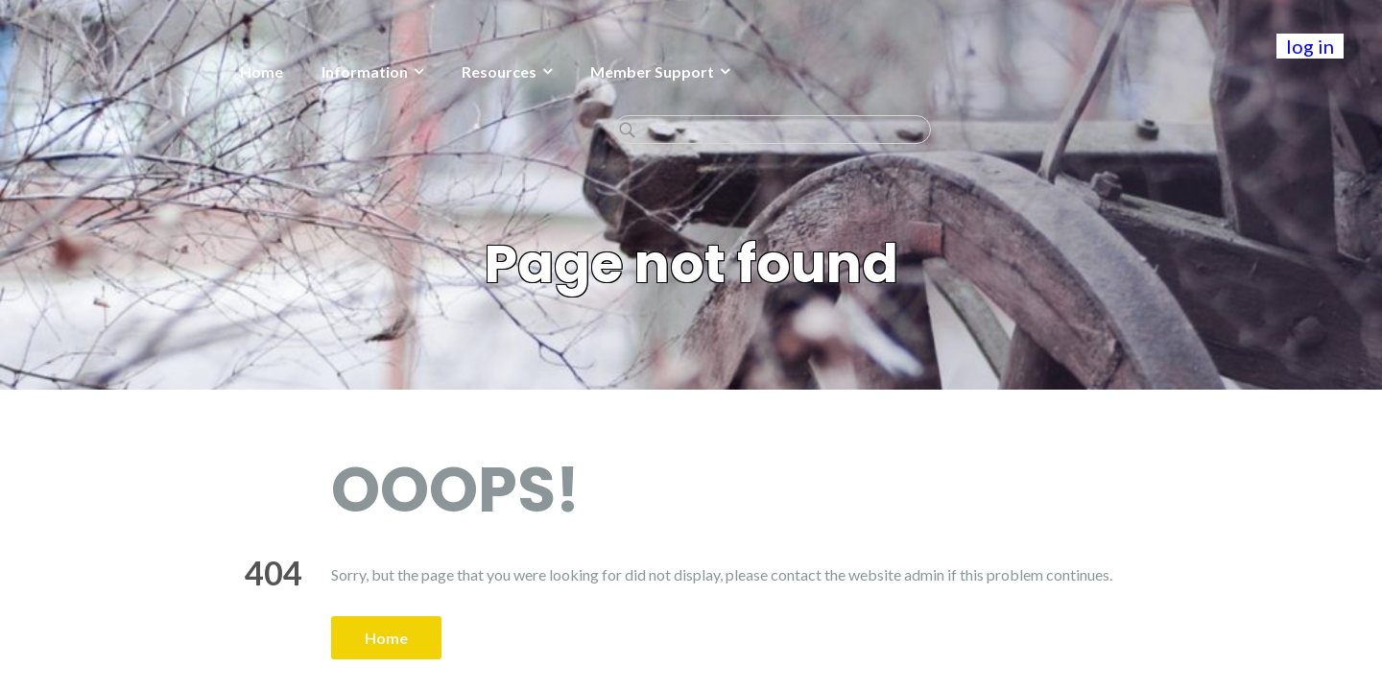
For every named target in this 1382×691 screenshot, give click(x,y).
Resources (352, 71)
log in (1310, 46)
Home (114, 71)
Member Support (505, 71)
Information (218, 71)
